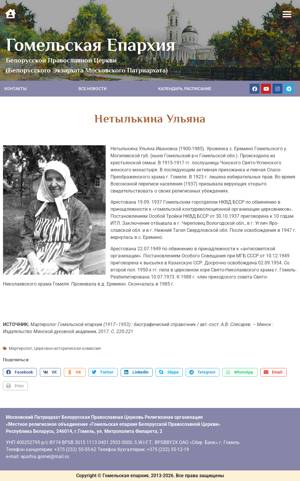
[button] (287, 14)
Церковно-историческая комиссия (67, 348)
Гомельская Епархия (90, 44)
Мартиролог (20, 348)
